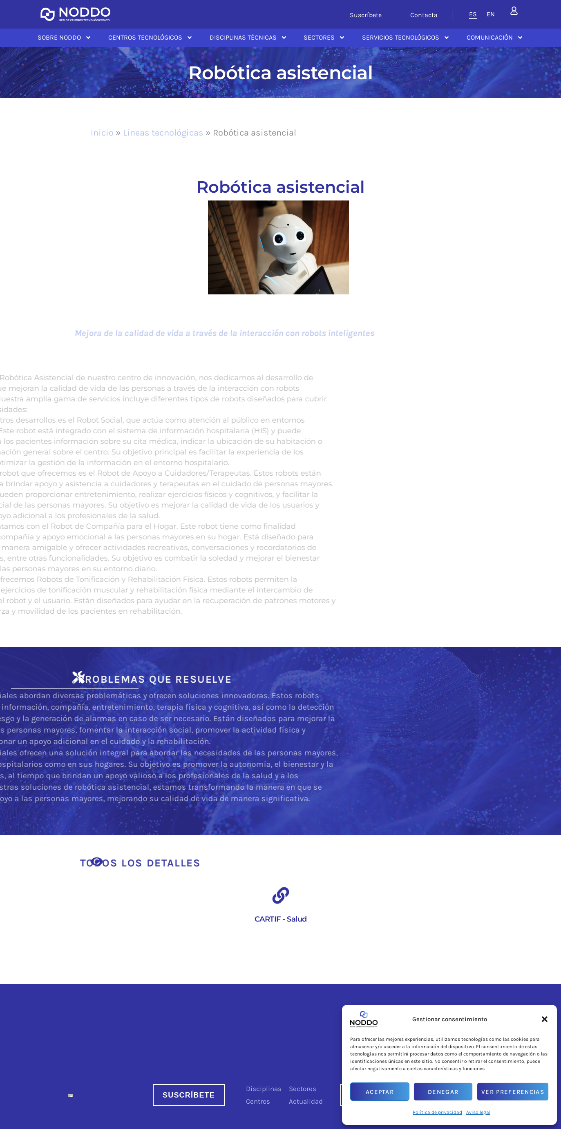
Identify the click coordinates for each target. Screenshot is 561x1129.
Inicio (102, 132)
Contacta (424, 15)
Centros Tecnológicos (150, 37)
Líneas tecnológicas (163, 132)
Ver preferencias (512, 1092)
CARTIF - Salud (281, 919)
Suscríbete (366, 15)
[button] (545, 1019)
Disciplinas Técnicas (248, 37)
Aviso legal (478, 1112)
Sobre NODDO (65, 37)
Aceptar (380, 1092)
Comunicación (495, 37)
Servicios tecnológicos (406, 37)
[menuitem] (473, 14)
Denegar (443, 1092)
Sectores (324, 37)
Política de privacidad (437, 1112)
